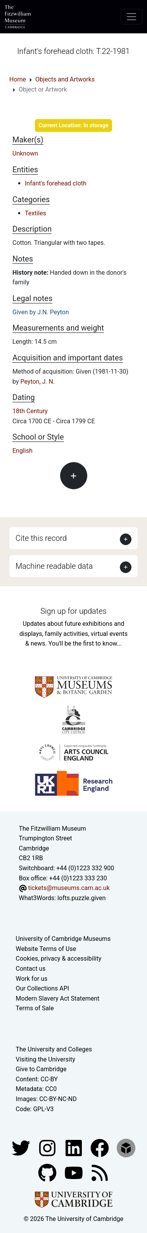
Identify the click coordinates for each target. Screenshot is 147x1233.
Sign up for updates (73, 611)
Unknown (25, 153)
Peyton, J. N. (37, 381)
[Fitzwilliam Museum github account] (48, 1172)
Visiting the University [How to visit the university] (45, 1059)
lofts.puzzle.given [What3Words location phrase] (81, 898)
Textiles (35, 213)
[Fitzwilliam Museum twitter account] (22, 1147)
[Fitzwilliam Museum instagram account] (48, 1147)
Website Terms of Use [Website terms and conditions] (46, 948)
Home (17, 79)
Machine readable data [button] (54, 566)
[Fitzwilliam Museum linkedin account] (100, 1147)
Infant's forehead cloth (55, 183)
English (22, 450)
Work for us (32, 978)
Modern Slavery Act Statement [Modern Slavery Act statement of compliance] (58, 998)
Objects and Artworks (65, 79)
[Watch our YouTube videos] (74, 1172)
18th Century (30, 411)
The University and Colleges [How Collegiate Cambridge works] (54, 1049)
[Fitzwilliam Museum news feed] (99, 1172)
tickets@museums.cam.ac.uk (68, 888)
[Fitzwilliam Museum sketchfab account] (126, 1147)
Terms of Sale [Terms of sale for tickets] (35, 1008)
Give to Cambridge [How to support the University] (41, 1069)
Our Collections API (42, 988)
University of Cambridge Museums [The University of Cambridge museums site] (63, 938)
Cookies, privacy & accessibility (59, 958)
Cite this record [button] (41, 538)
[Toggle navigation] (131, 16)
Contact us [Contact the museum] (31, 968)
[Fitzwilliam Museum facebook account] (74, 1147)
